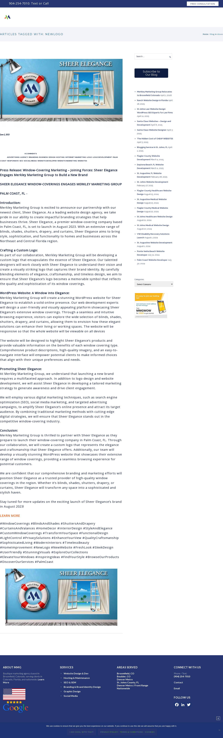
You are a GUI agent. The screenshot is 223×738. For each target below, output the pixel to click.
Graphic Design (72, 691)
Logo (89, 157)
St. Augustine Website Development (154, 243)
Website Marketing (67, 161)
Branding (33, 157)
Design (52, 157)
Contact (198, 17)
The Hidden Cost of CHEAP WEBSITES (155, 138)
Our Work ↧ (145, 17)
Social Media (30, 161)
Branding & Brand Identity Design (82, 686)
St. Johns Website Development (152, 182)
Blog (213, 17)
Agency (24, 157)
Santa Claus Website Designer (151, 130)
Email (177, 688)
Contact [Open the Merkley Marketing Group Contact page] (178, 682)
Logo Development (102, 157)
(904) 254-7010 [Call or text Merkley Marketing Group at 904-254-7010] (182, 676)
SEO (21, 161)
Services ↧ (166, 17)
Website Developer (47, 161)
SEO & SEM (70, 682)
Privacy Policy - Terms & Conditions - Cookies (128, 732)
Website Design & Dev (76, 673)
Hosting (60, 157)
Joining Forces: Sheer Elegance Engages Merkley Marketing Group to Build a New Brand (61, 144)
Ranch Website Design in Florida (152, 100)
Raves (183, 17)
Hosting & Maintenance (77, 677)
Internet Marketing (75, 157)
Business (43, 157)
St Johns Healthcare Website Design (154, 217)
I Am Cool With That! (82, 732)
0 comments (31, 153)
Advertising (13, 157)
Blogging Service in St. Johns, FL (152, 147)
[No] (219, 730)
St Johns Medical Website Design (153, 225)
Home (205, 34)
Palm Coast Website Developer (152, 260)
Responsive (13, 161)
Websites (82, 161)
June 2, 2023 (4, 134)
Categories (139, 279)
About (128, 17)
